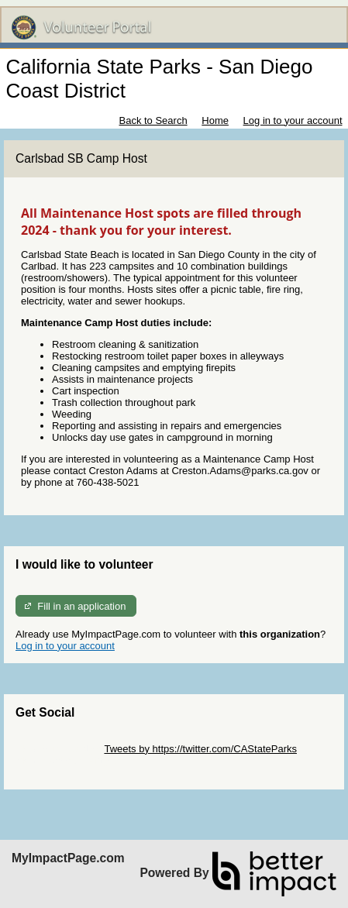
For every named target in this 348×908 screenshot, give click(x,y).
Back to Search (153, 120)
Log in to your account (293, 120)
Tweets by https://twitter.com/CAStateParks (200, 749)
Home (215, 120)
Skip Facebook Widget (66, 760)
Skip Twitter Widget (59, 749)
